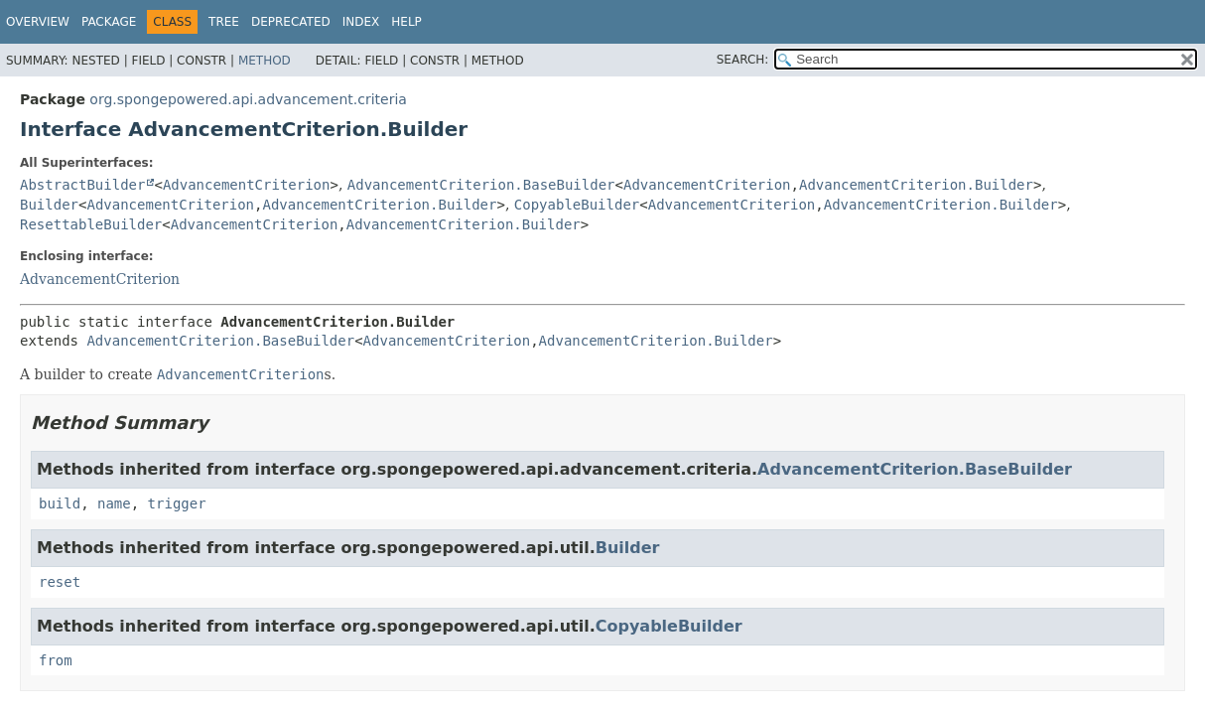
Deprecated (291, 22)
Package (108, 22)
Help (406, 22)
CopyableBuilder (576, 205)
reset (59, 582)
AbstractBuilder (82, 185)
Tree (223, 22)
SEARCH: (743, 60)
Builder (49, 205)
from (55, 660)
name (114, 503)
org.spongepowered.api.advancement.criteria (248, 99)
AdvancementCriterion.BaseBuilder (481, 185)
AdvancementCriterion (247, 185)
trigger (177, 503)
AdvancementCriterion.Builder (916, 185)
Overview (37, 22)
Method (264, 61)
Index (361, 22)
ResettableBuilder (91, 224)
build (59, 503)
